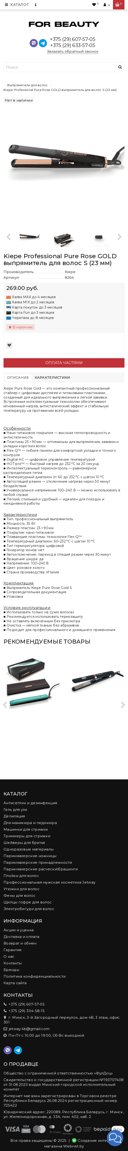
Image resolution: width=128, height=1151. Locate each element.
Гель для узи (15, 809)
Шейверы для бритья (24, 842)
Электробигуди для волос (29, 908)
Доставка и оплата (21, 936)
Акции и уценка (19, 930)
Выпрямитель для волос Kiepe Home (96, 721)
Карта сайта (15, 983)
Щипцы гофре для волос (28, 902)
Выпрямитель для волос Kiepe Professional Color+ (32, 721)
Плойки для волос (21, 875)
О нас (9, 956)
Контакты (13, 963)
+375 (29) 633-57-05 (72, 45)
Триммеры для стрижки (27, 836)
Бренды (11, 969)
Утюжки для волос (21, 889)
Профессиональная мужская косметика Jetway (49, 882)
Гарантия (12, 950)
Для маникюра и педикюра (30, 822)
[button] (115, 1138)
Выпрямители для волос (27, 85)
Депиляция (14, 816)
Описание (18, 377)
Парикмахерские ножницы (30, 856)
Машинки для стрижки (26, 829)
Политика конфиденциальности (35, 976)
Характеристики (52, 377)
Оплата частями (64, 363)
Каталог (17, 4)
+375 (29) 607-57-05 (72, 39)
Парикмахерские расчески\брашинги (41, 869)
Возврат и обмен (20, 943)
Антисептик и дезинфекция (30, 803)
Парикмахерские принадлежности (38, 862)
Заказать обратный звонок (72, 51)
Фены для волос (19, 895)
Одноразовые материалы (29, 849)
